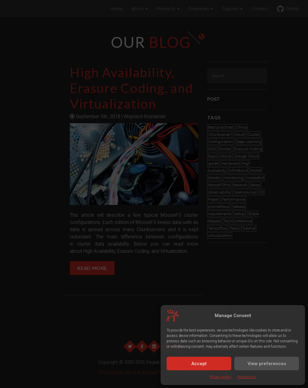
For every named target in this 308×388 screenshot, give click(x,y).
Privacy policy (220, 377)
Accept (199, 363)
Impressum (246, 377)
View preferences (267, 363)
